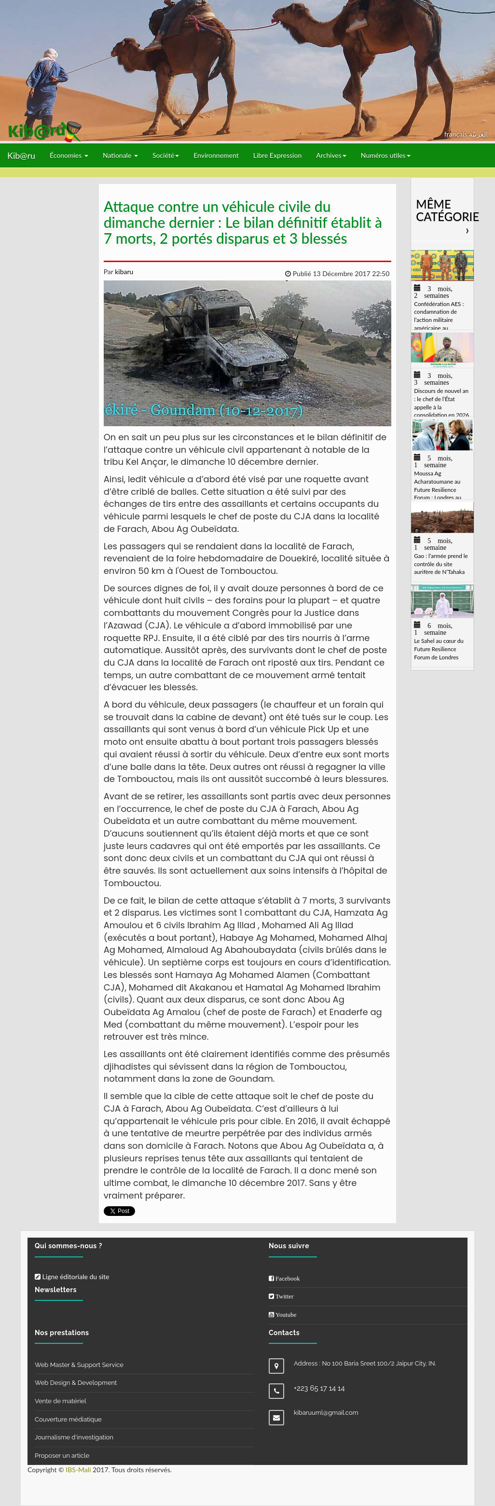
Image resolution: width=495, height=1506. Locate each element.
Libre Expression (277, 155)
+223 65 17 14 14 (319, 1388)
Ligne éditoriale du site (72, 1276)
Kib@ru (21, 155)
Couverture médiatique (68, 1419)
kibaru (123, 271)
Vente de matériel (60, 1401)
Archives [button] (331, 155)
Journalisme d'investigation (74, 1437)
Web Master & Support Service (79, 1364)
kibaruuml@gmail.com (326, 1412)
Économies (69, 155)
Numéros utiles (386, 155)
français (456, 134)
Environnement (216, 155)
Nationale (120, 155)
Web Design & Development (76, 1382)
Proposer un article (62, 1455)
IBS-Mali (78, 1469)
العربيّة (478, 134)
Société (165, 155)
